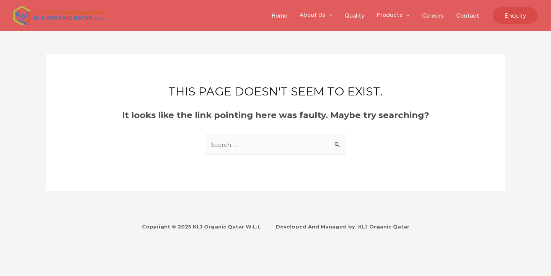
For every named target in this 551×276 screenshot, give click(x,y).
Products (390, 15)
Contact (467, 16)
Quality (355, 16)
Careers (433, 16)
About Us (312, 15)
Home (279, 16)
